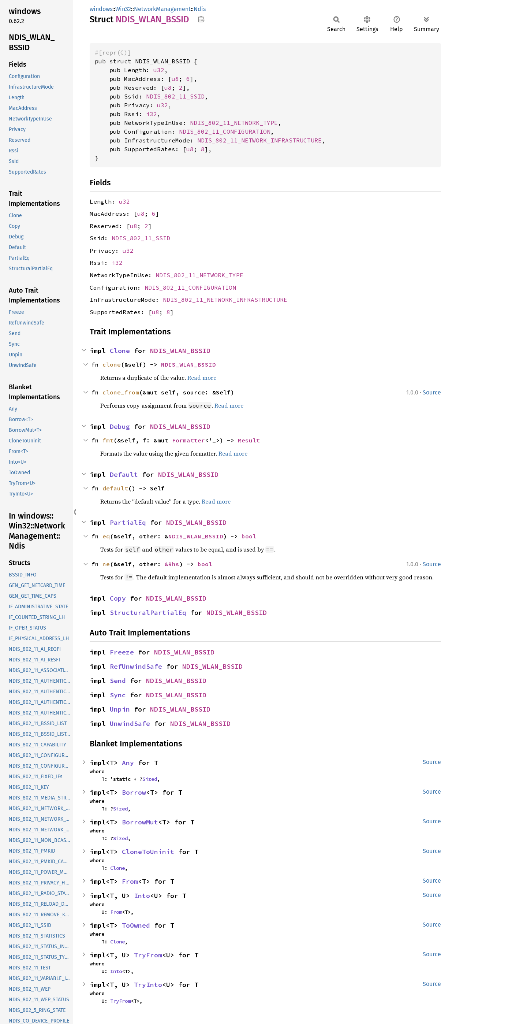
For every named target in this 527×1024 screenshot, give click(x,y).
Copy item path (201, 19)
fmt (107, 440)
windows (101, 8)
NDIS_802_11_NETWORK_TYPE (234, 122)
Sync (118, 695)
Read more (201, 378)
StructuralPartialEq (148, 612)
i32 (151, 114)
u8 (175, 78)
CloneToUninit (148, 851)
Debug (120, 426)
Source (432, 392)
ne (106, 564)
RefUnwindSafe (136, 666)
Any (128, 762)
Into (142, 895)
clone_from (120, 392)
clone (111, 364)
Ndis (200, 8)
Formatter (188, 440)
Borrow (134, 792)
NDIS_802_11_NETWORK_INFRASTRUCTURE (259, 140)
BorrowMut (140, 822)
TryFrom (148, 955)
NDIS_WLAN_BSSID (180, 350)
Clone (120, 350)
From (130, 881)
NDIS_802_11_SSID (175, 96)
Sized (149, 779)
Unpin (120, 709)
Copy (118, 598)
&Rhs (172, 564)
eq (106, 536)
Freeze (122, 652)
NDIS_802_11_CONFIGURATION (224, 131)
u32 (158, 70)
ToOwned (136, 925)
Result (249, 440)
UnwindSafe (130, 723)
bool (249, 536)
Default (124, 474)
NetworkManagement (162, 8)
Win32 (123, 8)
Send (118, 680)
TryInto (148, 984)
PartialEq (128, 522)
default (115, 488)
